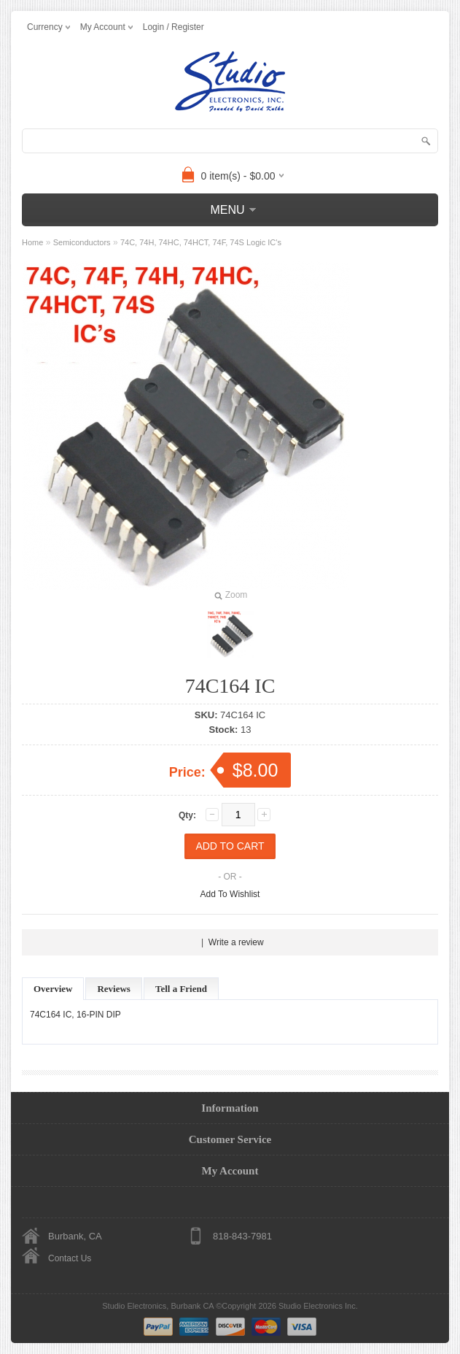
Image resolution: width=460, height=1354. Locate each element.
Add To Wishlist (230, 894)
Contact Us (69, 1258)
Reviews (113, 988)
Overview (53, 988)
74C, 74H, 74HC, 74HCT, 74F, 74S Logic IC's (200, 242)
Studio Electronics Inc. (318, 1305)
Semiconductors (82, 242)
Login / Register (173, 27)
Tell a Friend (181, 988)
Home (32, 242)
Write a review (236, 942)
